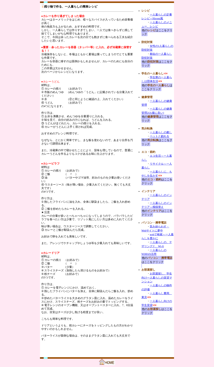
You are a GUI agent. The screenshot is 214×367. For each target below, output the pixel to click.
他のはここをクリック (156, 87)
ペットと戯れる (159, 136)
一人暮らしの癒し (161, 132)
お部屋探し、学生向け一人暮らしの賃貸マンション (156, 277)
